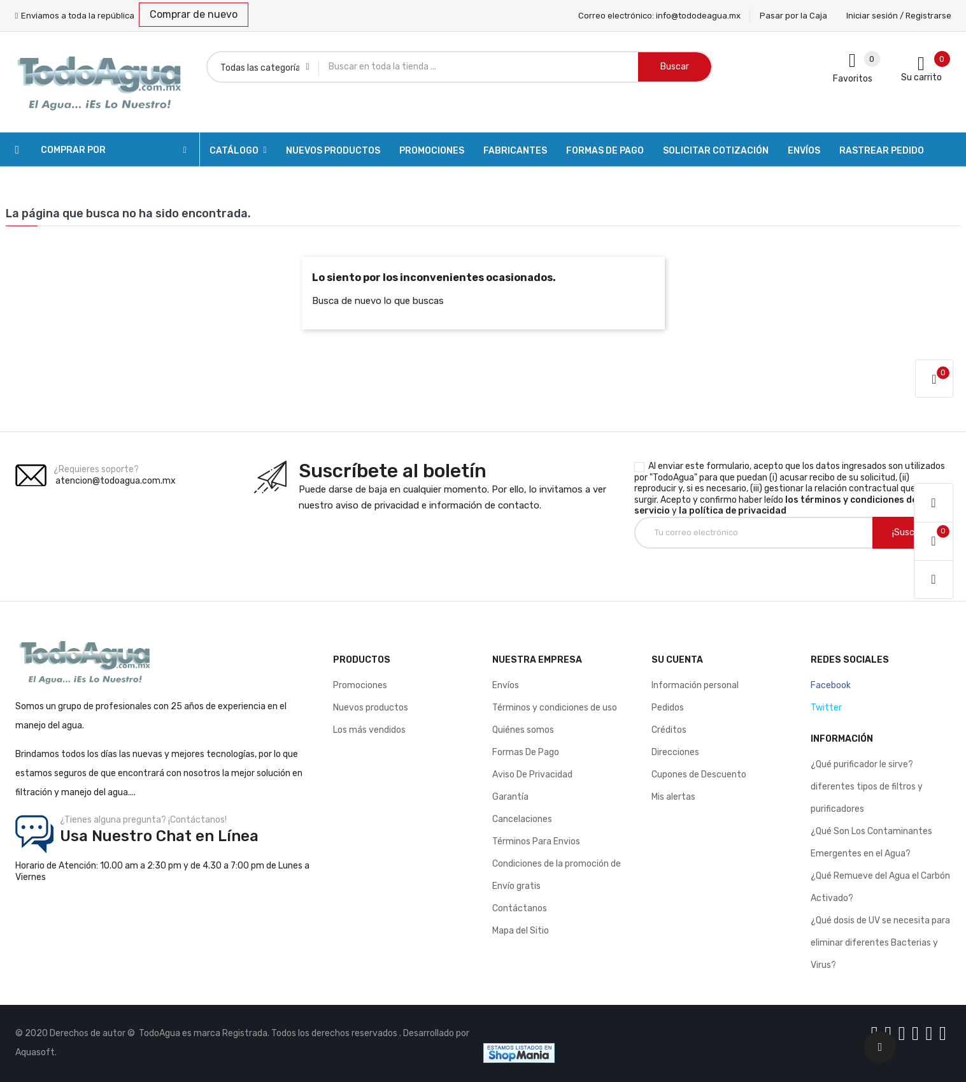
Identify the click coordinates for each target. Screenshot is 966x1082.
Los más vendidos (369, 730)
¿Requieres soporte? (96, 469)
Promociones (360, 685)
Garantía (510, 796)
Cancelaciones (522, 819)
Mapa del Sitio (520, 930)
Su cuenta (677, 659)
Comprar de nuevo (194, 14)
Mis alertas (673, 796)
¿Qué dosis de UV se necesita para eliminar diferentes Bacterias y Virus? (880, 942)
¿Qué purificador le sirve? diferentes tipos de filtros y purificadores (867, 786)
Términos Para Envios (536, 841)
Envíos (505, 685)
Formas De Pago (525, 752)
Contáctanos (519, 908)
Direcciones (675, 752)
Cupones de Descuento (698, 774)
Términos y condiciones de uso (554, 707)
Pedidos (667, 707)
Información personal (695, 685)
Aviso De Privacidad (532, 774)
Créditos (668, 730)
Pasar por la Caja (793, 15)
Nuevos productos (370, 707)
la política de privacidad (732, 510)
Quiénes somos (523, 730)
